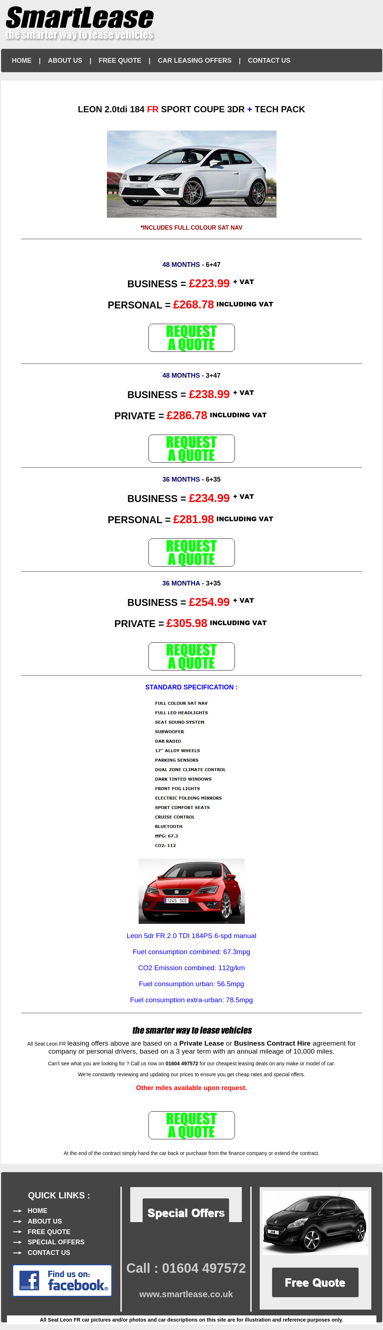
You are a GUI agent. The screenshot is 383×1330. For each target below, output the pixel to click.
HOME (22, 60)
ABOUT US (65, 60)
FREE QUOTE (120, 60)
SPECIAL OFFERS (56, 1242)
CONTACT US (269, 60)
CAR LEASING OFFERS (195, 60)
